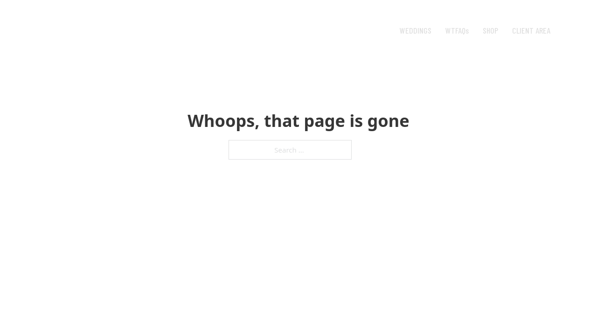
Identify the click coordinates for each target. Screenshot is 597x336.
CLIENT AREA (531, 30)
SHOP (490, 30)
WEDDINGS (415, 30)
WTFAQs (457, 30)
